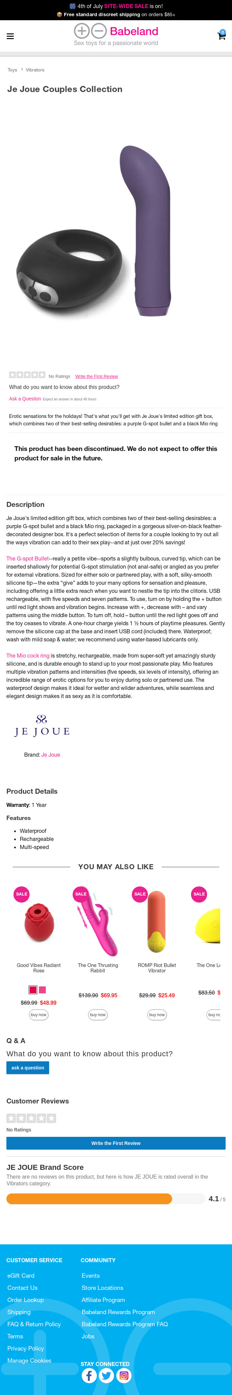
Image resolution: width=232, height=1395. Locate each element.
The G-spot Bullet (27, 558)
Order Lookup (25, 1299)
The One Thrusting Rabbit (98, 968)
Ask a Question (25, 398)
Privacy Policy (25, 1348)
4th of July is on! (116, 6)
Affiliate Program (103, 1299)
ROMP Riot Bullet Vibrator (157, 968)
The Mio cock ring (27, 655)
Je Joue (50, 754)
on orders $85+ (116, 14)
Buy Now (38, 1014)
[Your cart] (221, 35)
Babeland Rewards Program (118, 1311)
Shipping (19, 1311)
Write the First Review (96, 376)
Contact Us (22, 1287)
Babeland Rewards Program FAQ (125, 1324)
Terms (15, 1336)
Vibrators (35, 69)
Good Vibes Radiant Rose (39, 968)
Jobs (88, 1336)
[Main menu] (10, 36)
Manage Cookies (29, 1360)
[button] (33, 990)
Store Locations (102, 1287)
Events (91, 1275)
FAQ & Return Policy (34, 1324)
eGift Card (20, 1275)
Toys (12, 69)
